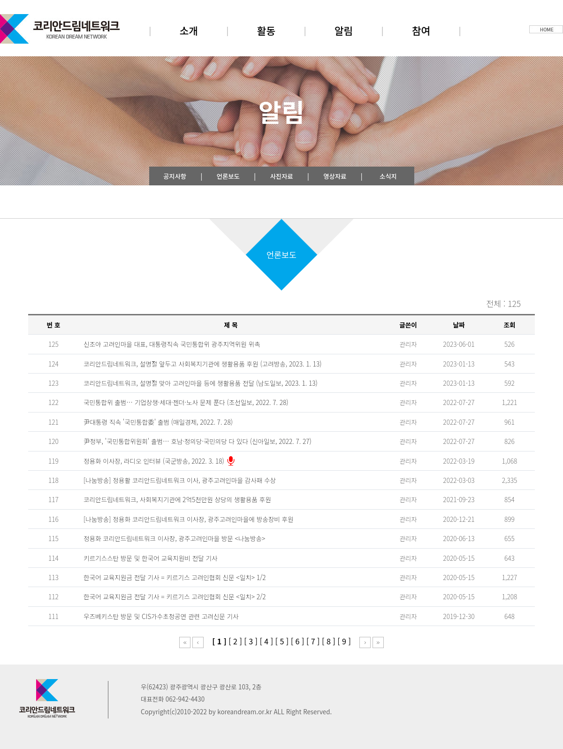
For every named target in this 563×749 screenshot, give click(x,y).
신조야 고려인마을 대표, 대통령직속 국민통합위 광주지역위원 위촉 (172, 344)
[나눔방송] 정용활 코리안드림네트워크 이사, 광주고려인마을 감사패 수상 (180, 480)
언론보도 (228, 176)
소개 (189, 30)
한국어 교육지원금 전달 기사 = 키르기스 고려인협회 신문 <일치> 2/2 (175, 596)
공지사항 (174, 176)
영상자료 (334, 176)
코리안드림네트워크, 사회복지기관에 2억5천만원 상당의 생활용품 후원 (177, 499)
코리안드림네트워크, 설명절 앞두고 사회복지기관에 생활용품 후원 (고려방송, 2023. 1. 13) (203, 363)
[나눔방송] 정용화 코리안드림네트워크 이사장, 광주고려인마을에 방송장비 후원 (189, 519)
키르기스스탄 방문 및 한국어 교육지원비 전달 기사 (150, 558)
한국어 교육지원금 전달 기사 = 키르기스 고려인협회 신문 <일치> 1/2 (175, 577)
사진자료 (281, 176)
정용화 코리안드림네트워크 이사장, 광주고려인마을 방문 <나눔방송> (174, 538)
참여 (421, 30)
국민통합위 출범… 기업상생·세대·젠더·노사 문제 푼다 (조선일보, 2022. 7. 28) (186, 402)
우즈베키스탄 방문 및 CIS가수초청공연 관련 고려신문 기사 (161, 616)
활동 (266, 30)
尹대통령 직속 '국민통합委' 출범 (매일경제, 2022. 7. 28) (158, 422)
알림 (344, 30)
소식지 (388, 176)
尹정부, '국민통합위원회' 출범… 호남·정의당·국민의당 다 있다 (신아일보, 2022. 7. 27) (198, 441)
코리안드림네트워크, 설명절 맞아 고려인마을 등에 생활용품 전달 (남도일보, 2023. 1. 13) (201, 383)
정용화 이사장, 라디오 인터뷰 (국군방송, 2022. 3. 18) (154, 461)
